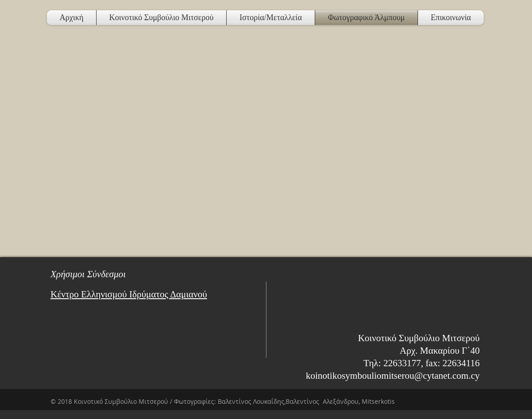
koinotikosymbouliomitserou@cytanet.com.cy (393, 375)
